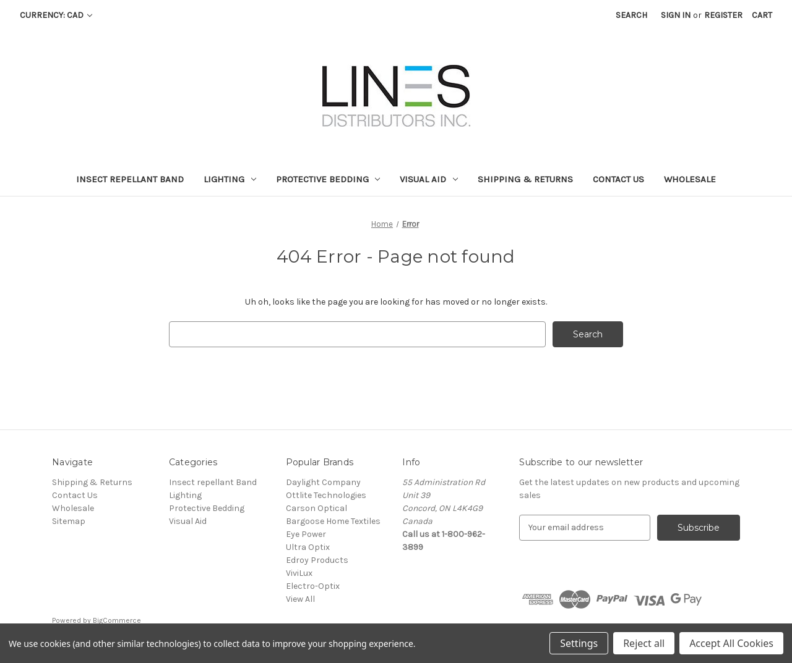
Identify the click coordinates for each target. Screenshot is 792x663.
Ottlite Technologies (326, 495)
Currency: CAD (56, 15)
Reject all (644, 643)
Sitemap (68, 521)
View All (300, 599)
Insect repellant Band (130, 179)
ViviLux (299, 573)
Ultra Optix (308, 547)
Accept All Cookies (731, 643)
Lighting (230, 179)
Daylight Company (323, 482)
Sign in (676, 15)
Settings (579, 643)
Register (723, 15)
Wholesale (690, 179)
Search (631, 15)
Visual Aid (429, 179)
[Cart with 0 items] (762, 15)
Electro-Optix (313, 586)
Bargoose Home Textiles (333, 521)
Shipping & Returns (525, 179)
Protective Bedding (328, 179)
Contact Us (618, 179)
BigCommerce (117, 620)
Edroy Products (317, 560)
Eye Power (306, 534)
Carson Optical (316, 508)
